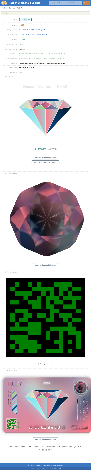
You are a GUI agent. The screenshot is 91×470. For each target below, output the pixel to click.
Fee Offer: (14, 39)
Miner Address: (12, 34)
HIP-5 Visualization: (11, 77)
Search (86, 3)
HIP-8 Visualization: (11, 174)
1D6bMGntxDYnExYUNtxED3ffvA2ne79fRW (33, 34)
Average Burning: (11, 44)
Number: (14, 25)
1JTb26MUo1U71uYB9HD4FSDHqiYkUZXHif (33, 30)
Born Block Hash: (11, 54)
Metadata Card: (12, 371)
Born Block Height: (11, 49)
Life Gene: (13, 63)
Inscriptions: (13, 72)
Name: (15, 19)
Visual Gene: (13, 68)
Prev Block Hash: (11, 58)
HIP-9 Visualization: (11, 272)
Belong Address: (12, 30)
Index (4, 8)
